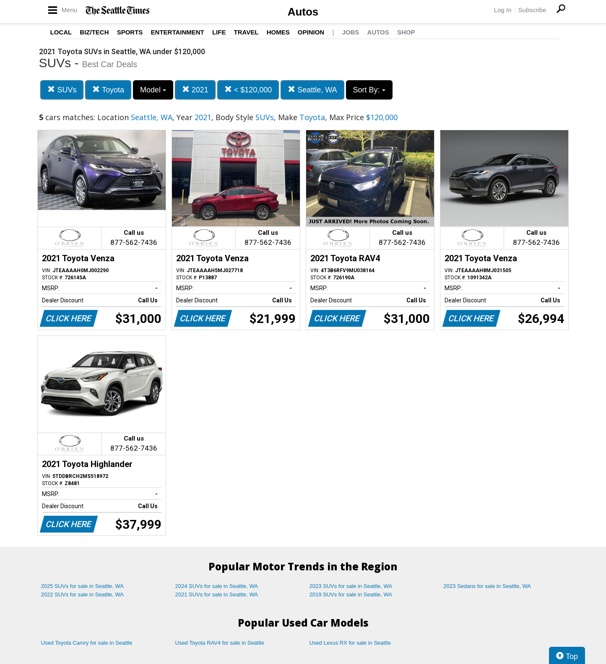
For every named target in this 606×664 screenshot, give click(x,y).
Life (219, 32)
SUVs (61, 89)
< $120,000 (248, 89)
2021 (195, 89)
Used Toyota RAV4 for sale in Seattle (220, 643)
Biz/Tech (94, 32)
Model (153, 90)
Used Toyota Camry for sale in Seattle (87, 643)
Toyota (108, 89)
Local (61, 32)
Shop (406, 32)
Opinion (311, 32)
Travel (246, 32)
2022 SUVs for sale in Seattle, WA (82, 594)
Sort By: (369, 90)
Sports (130, 32)
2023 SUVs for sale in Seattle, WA (351, 586)
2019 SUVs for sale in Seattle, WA (351, 594)
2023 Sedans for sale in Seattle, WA (487, 586)
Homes (278, 32)
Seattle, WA (312, 89)
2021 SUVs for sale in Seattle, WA (216, 594)
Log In (503, 9)
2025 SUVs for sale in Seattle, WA (82, 586)
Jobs (350, 32)
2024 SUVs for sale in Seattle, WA (216, 586)
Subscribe (532, 9)
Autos (303, 11)
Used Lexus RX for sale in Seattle (350, 643)
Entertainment (177, 32)
